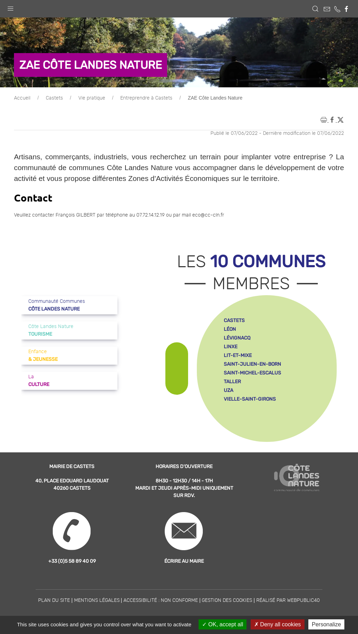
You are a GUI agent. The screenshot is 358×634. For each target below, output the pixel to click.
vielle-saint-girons (250, 399)
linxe (230, 347)
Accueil (22, 98)
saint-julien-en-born (252, 364)
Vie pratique (91, 98)
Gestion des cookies (227, 600)
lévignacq (237, 338)
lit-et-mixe (238, 355)
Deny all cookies (277, 624)
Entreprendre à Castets (146, 98)
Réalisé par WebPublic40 (288, 600)
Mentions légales (97, 600)
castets (234, 320)
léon (230, 329)
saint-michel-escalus (252, 373)
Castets (54, 98)
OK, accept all (222, 624)
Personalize (326, 624)
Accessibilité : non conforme (160, 600)
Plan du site (54, 600)
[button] (10, 7)
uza (228, 390)
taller (232, 382)
